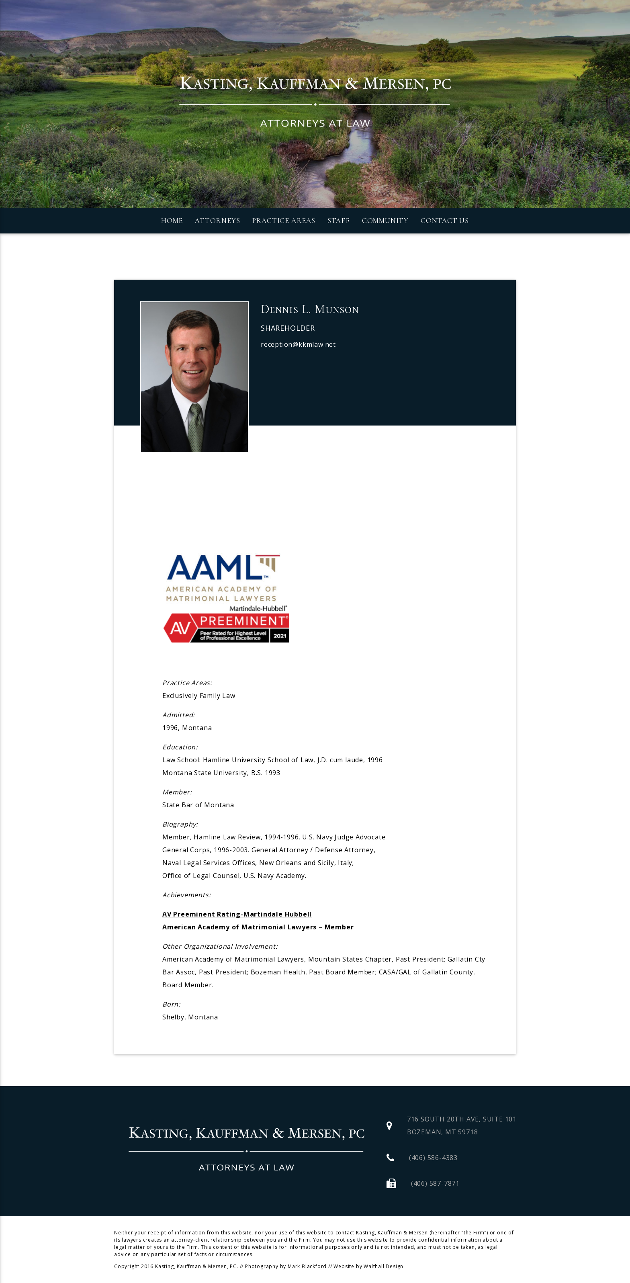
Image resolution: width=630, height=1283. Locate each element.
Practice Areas (283, 220)
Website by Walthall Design (368, 1266)
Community (385, 220)
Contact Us (445, 220)
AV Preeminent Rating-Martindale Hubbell (237, 914)
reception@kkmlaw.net (298, 344)
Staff (338, 220)
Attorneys (217, 220)
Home (172, 220)
